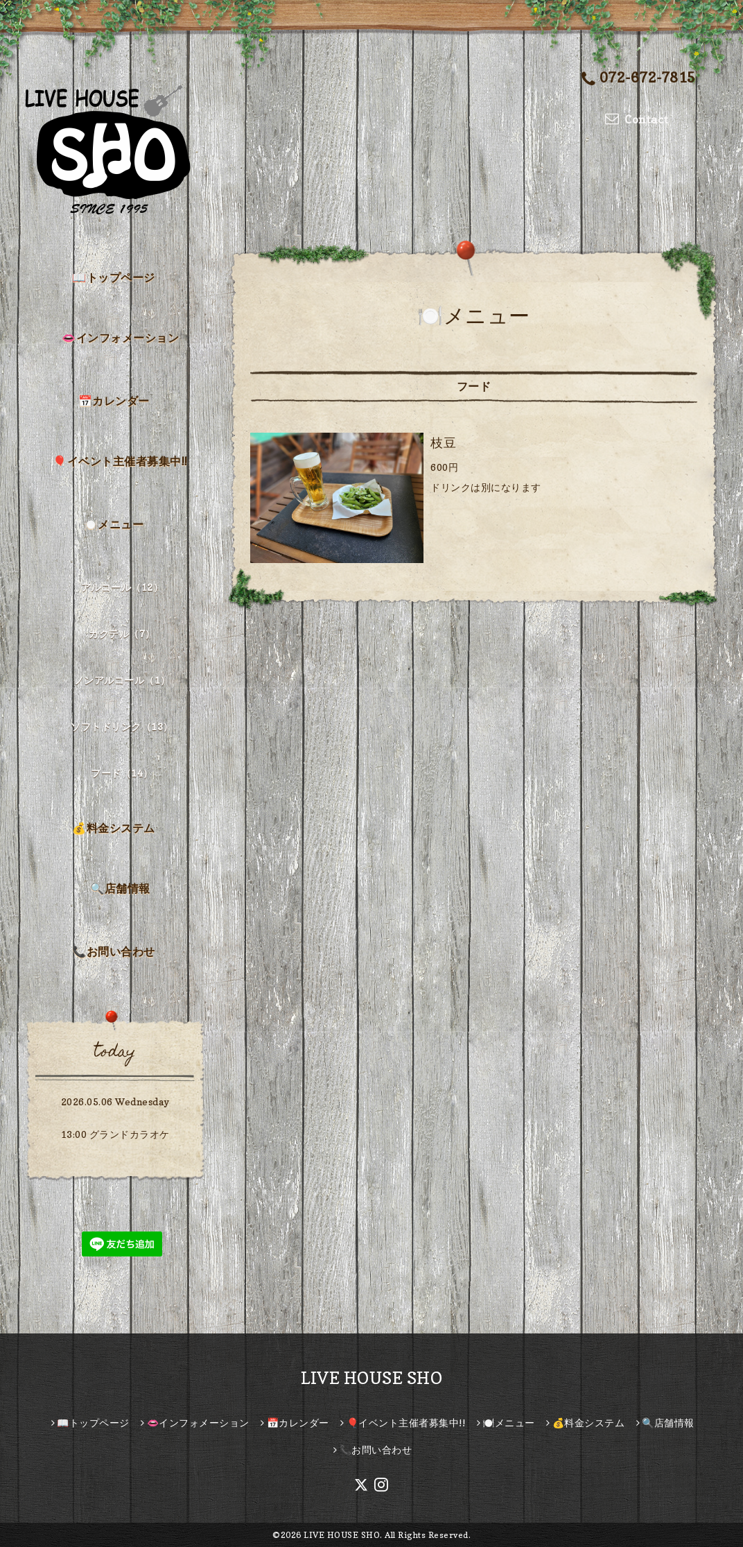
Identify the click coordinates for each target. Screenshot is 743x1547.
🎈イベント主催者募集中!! (120, 461)
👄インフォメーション (120, 338)
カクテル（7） (122, 633)
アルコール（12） (122, 587)
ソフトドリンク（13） (122, 726)
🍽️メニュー (114, 524)
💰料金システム (113, 828)
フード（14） (122, 773)
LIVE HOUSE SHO (371, 1378)
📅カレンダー (114, 401)
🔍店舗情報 (120, 888)
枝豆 (443, 442)
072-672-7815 (639, 78)
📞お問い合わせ (113, 951)
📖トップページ (113, 277)
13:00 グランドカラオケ (115, 1134)
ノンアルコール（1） (122, 680)
